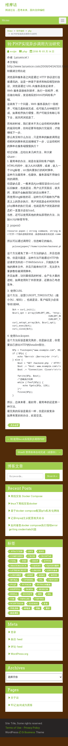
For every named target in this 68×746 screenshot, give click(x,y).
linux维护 (15, 575)
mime (42, 575)
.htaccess (16, 551)
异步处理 (14, 425)
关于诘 (15, 697)
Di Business (27, 732)
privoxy (53, 580)
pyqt (13, 584)
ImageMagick (18, 565)
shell (13, 594)
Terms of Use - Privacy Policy (22, 727)
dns (24, 561)
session (43, 589)
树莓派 (27, 608)
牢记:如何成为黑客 (22, 705)
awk (30, 551)
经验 (38, 608)
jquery (36, 565)
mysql (14, 580)
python (26, 584)
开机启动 (14, 608)
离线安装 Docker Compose (27, 496)
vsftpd (39, 599)
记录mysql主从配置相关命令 (27, 518)
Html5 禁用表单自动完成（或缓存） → (39, 452)
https (47, 561)
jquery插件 (52, 565)
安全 (46, 603)
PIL (41, 580)
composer (16, 556)
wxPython (16, 603)
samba (29, 589)
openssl (28, 580)
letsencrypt (18, 570)
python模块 (43, 584)
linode (36, 570)
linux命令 (52, 570)
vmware (25, 599)
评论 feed (16, 646)
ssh (40, 594)
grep (35, 561)
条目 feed (16, 639)
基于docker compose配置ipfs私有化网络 (35, 510)
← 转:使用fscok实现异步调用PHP (25, 439)
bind (41, 551)
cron (31, 556)
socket (27, 594)
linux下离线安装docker (24, 503)
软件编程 (20, 31)
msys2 (54, 575)
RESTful (15, 589)
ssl (49, 594)
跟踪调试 (14, 613)
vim (12, 599)
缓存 (48, 608)
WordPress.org (19, 653)
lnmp (30, 575)
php (29, 31)
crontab (46, 556)
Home (10, 31)
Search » (52, 476)
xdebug (33, 603)
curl (13, 561)
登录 (13, 632)
